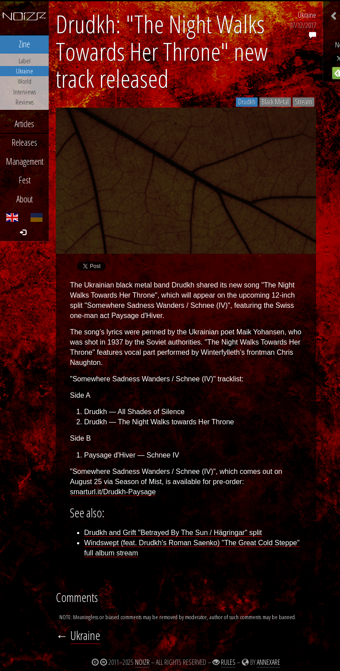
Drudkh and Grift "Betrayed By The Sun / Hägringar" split (173, 532)
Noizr (142, 662)
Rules (228, 662)
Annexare (268, 662)
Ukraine (307, 15)
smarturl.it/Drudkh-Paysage (113, 492)
